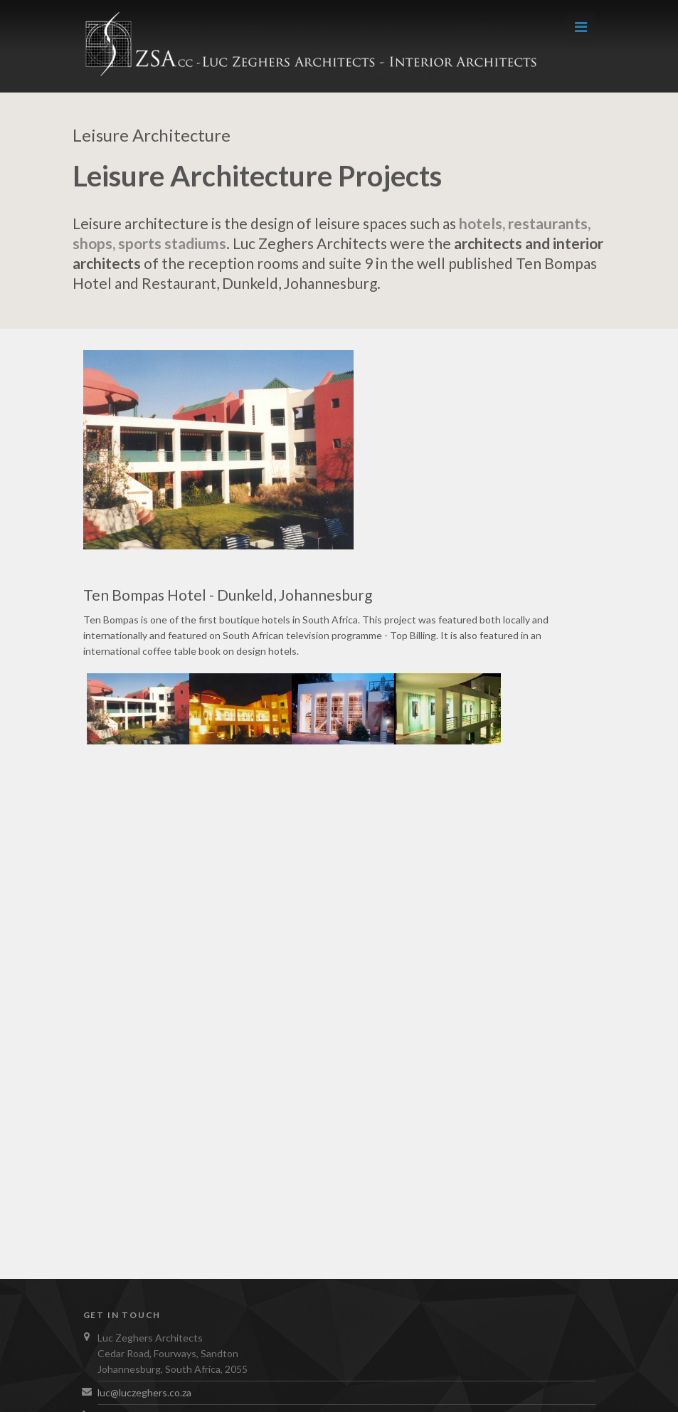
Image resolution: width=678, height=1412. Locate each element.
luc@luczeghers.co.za (144, 1392)
